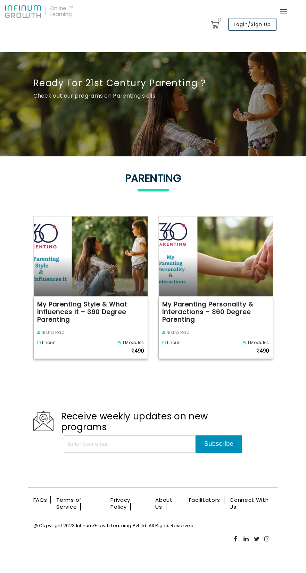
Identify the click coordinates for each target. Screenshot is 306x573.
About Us (164, 503)
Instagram (267, 539)
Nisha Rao (50, 332)
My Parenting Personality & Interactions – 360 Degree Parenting (207, 312)
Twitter (257, 539)
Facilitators (204, 500)
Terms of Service (69, 503)
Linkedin (246, 539)
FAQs (40, 500)
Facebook (236, 539)
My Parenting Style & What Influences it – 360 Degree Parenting (82, 312)
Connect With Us (249, 503)
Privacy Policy (120, 503)
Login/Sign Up (252, 24)
